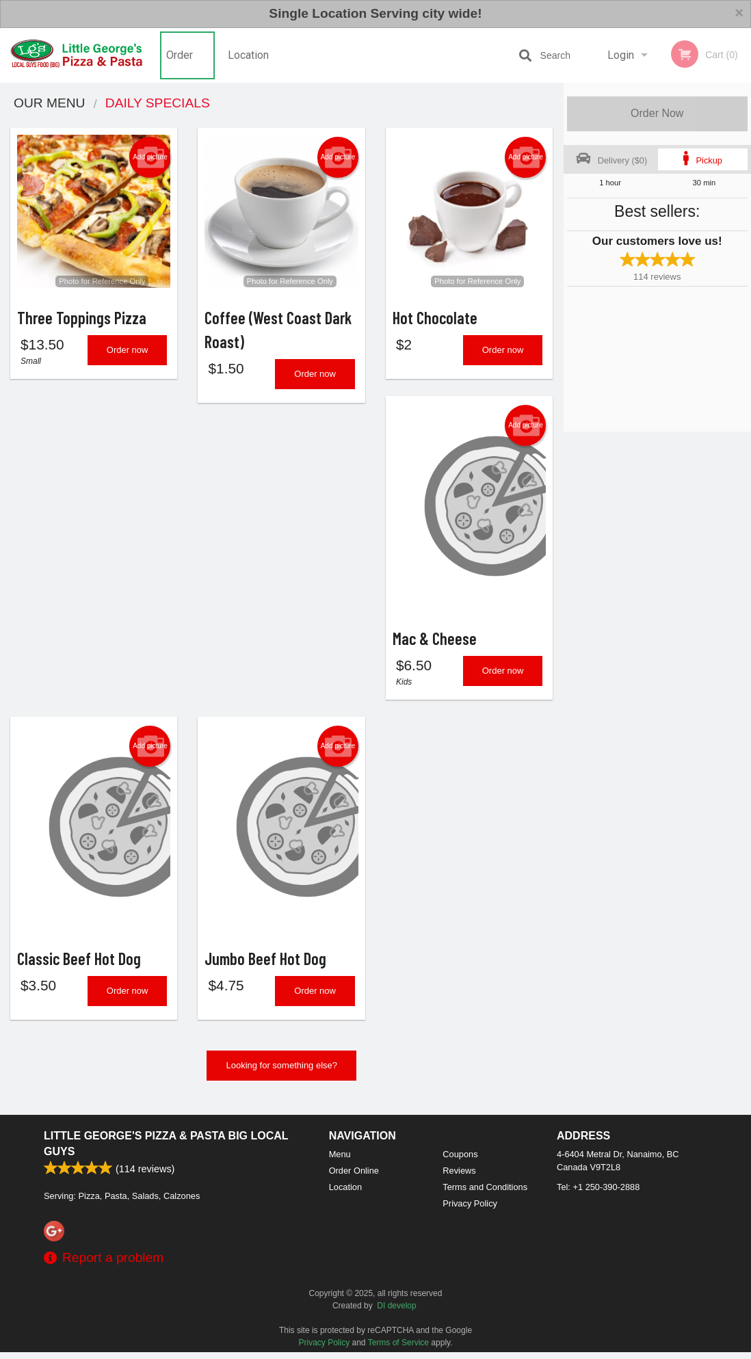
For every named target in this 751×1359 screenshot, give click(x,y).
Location (248, 55)
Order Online (181, 66)
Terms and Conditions (485, 1194)
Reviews (459, 1177)
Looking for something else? (281, 1072)
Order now (127, 352)
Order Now (657, 113)
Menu (340, 1161)
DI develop (396, 1312)
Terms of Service (398, 1349)
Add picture (150, 157)
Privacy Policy (470, 1210)
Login (620, 55)
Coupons (460, 1161)
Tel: (598, 1194)
